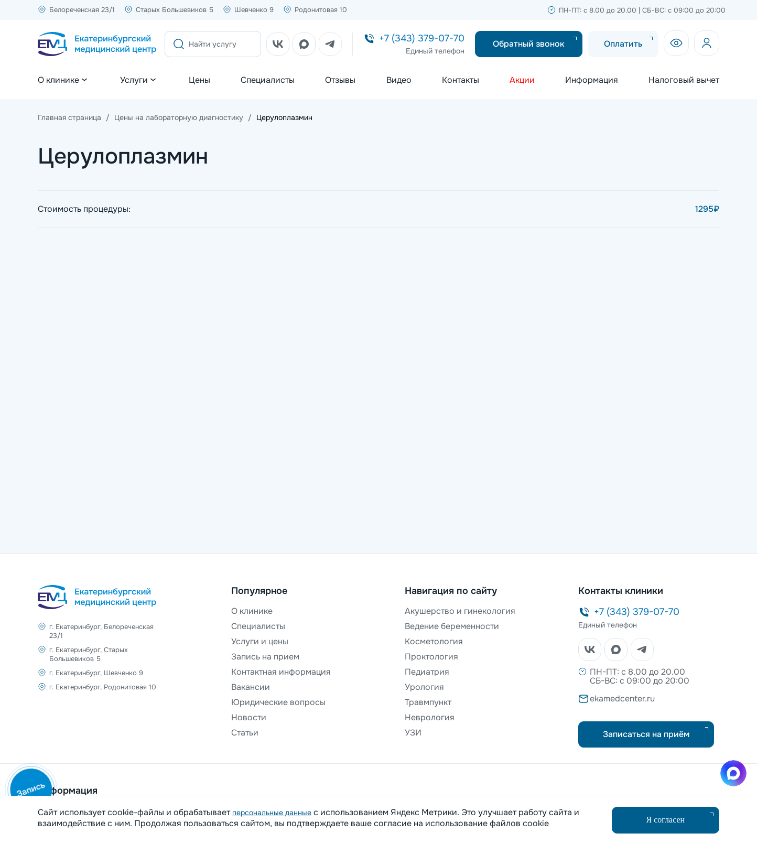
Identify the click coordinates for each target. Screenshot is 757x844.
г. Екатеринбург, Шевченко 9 (96, 672)
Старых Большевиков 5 (174, 9)
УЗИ (413, 733)
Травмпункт (428, 702)
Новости (248, 717)
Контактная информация (281, 672)
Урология (424, 687)
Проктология (431, 657)
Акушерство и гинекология (460, 611)
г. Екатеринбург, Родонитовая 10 (102, 687)
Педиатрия (427, 672)
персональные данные (271, 812)
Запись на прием (265, 657)
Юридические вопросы (278, 702)
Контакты (460, 80)
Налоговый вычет (683, 80)
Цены (199, 80)
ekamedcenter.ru (622, 698)
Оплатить (623, 43)
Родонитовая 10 (321, 9)
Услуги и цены (259, 641)
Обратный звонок (529, 43)
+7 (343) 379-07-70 (421, 38)
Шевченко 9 (254, 9)
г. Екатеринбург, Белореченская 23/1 (101, 631)
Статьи (244, 733)
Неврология (430, 717)
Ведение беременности (452, 626)
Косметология (434, 641)
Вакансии (250, 687)
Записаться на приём (646, 734)
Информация (591, 80)
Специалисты (268, 80)
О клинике (252, 611)
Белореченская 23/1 (82, 9)
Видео (399, 80)
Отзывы (340, 80)
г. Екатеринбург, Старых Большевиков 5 (88, 654)
